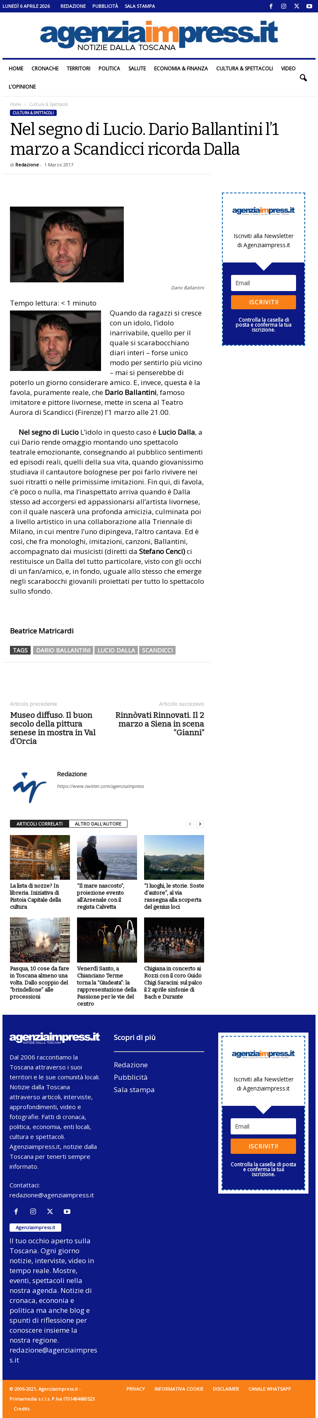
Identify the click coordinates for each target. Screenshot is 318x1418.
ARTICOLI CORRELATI (40, 824)
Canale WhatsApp (269, 1389)
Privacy (135, 1389)
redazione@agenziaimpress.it (52, 1195)
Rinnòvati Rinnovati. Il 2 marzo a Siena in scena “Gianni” (160, 724)
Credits (21, 1409)
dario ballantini (63, 650)
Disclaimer (226, 1389)
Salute (137, 68)
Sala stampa (140, 6)
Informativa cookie (178, 1389)
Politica (109, 68)
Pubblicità (105, 6)
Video (288, 68)
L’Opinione (22, 86)
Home (16, 68)
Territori (78, 68)
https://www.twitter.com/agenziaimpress (100, 786)
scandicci (157, 650)
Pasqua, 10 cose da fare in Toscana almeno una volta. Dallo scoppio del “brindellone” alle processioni (39, 982)
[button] (303, 78)
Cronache (44, 68)
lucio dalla (116, 650)
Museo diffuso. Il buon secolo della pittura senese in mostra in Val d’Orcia (53, 728)
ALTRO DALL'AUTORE (98, 824)
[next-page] (200, 824)
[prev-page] (190, 824)
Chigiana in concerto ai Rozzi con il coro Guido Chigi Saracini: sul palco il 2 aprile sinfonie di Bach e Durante (173, 982)
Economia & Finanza (181, 68)
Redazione (73, 6)
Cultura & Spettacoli (244, 68)
